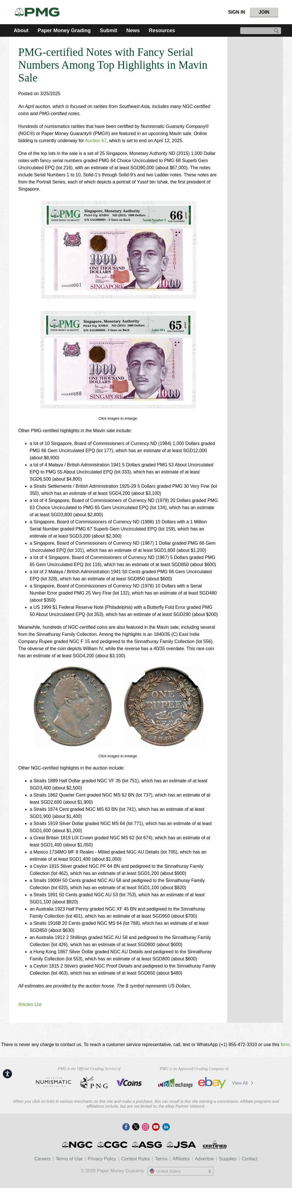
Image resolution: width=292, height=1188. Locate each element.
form (285, 1044)
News (133, 30)
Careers (42, 1158)
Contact (249, 1158)
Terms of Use (69, 1158)
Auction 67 (96, 140)
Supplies (227, 1158)
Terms (161, 1158)
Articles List (30, 1004)
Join (264, 12)
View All (244, 1083)
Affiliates (181, 1158)
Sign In (236, 12)
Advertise (204, 1158)
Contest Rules (135, 1158)
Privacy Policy (102, 1158)
